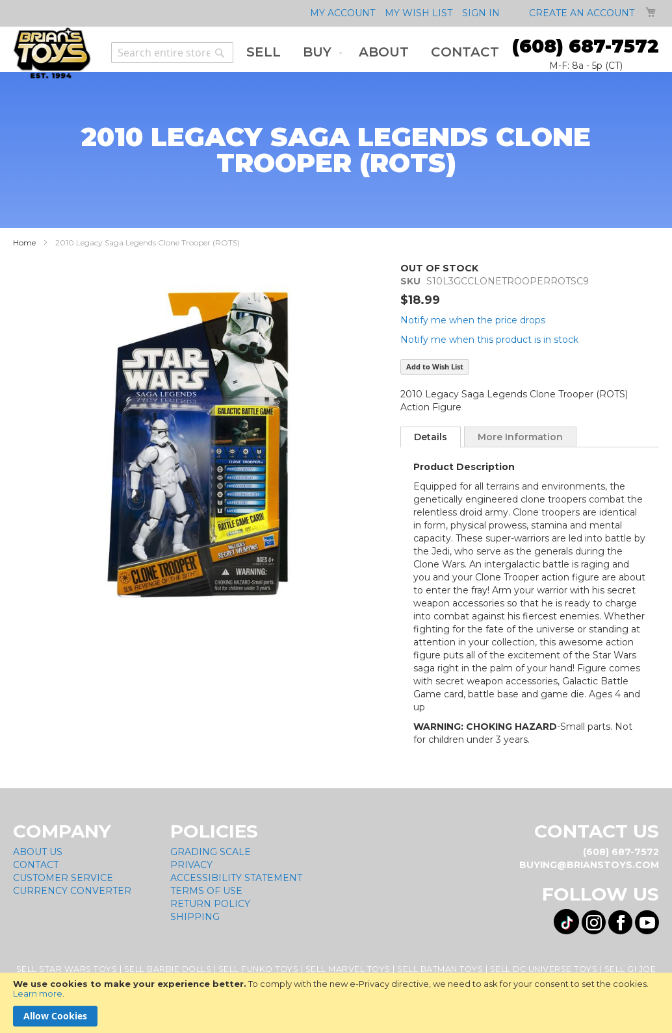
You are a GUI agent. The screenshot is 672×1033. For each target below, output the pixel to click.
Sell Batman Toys (440, 969)
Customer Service (63, 878)
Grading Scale (210, 852)
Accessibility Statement (236, 878)
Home (24, 242)
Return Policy (210, 904)
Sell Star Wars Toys (67, 969)
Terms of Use (206, 891)
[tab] (430, 437)
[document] (336, 1003)
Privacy (191, 865)
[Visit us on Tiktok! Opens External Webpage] (566, 921)
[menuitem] (264, 52)
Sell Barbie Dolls (168, 969)
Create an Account (581, 13)
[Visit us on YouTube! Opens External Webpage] (647, 922)
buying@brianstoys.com (589, 865)
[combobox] (172, 52)
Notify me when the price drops (472, 320)
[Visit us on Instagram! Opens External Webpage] (594, 922)
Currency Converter (72, 891)
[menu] (372, 52)
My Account (342, 13)
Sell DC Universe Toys (544, 969)
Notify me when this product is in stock (489, 339)
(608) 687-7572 (585, 46)
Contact (35, 865)
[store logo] (52, 53)
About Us (37, 852)
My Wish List (418, 13)
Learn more (37, 993)
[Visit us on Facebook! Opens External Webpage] (620, 922)
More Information (520, 437)
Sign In (481, 13)
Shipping (195, 917)
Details (430, 437)
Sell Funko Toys (258, 969)
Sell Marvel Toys (348, 969)
